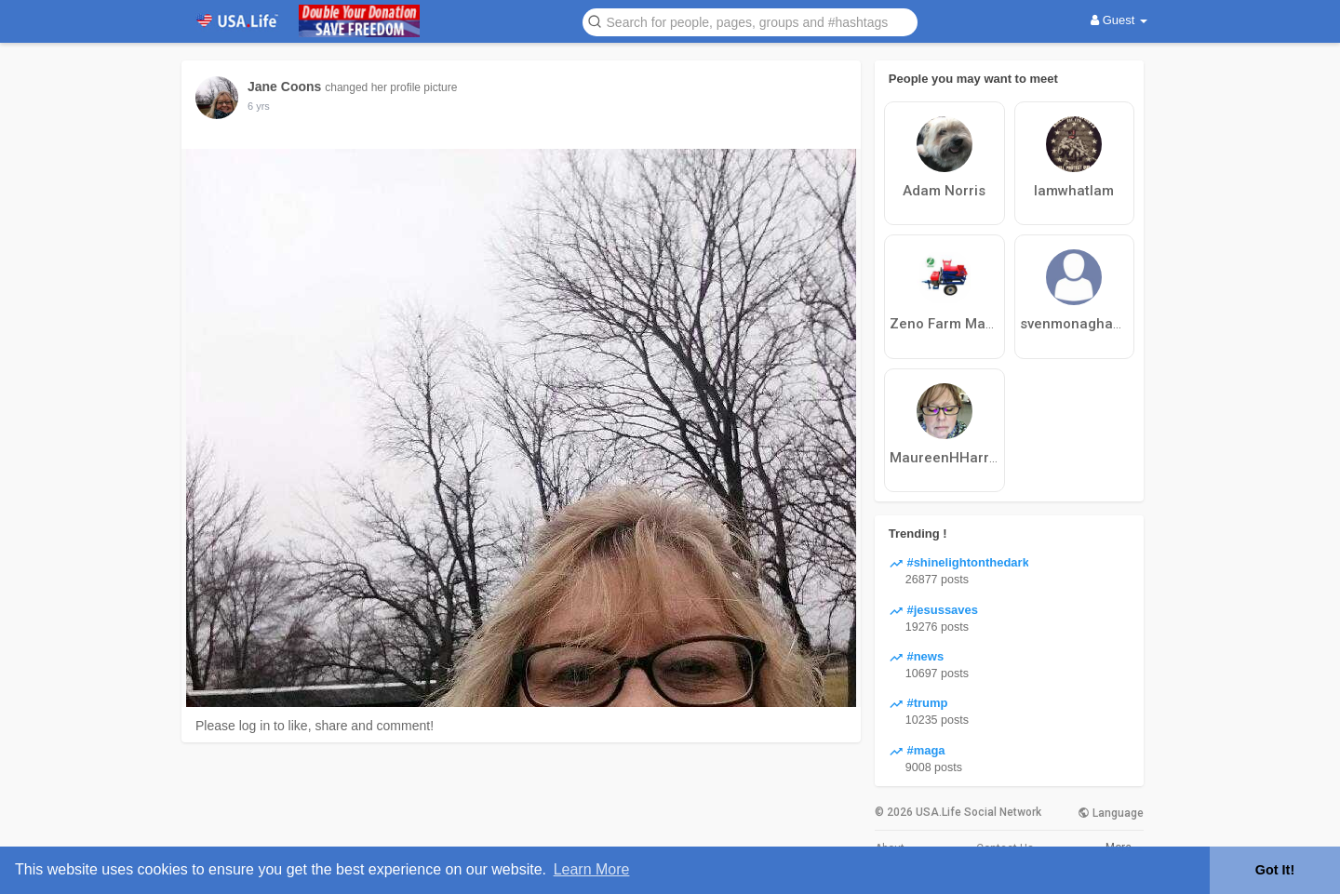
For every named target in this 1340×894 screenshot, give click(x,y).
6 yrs (259, 106)
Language (1111, 813)
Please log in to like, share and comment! (314, 725)
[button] (750, 21)
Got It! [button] (1274, 869)
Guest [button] (1119, 20)
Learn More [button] (592, 869)
